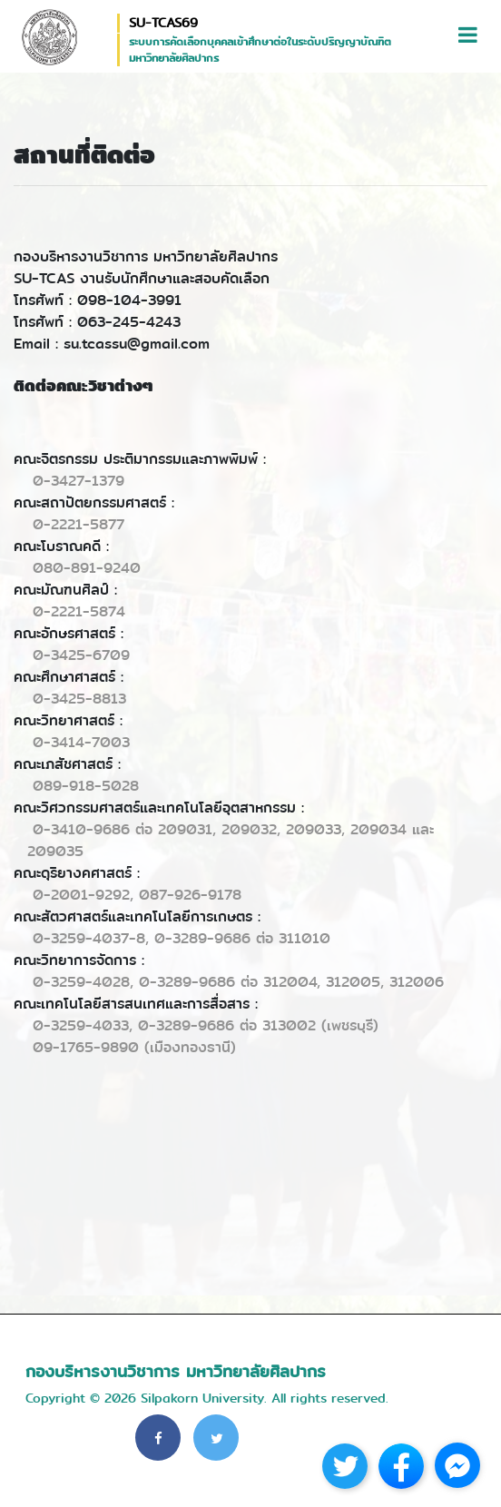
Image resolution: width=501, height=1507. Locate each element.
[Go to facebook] (457, 1465)
